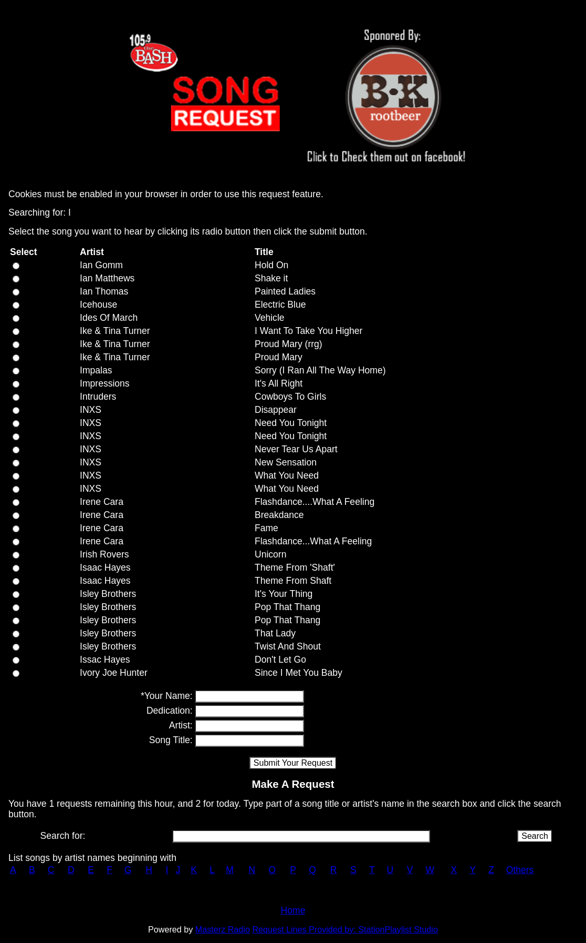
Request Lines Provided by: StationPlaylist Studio (345, 929)
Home (293, 910)
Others (520, 870)
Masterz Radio (222, 929)
